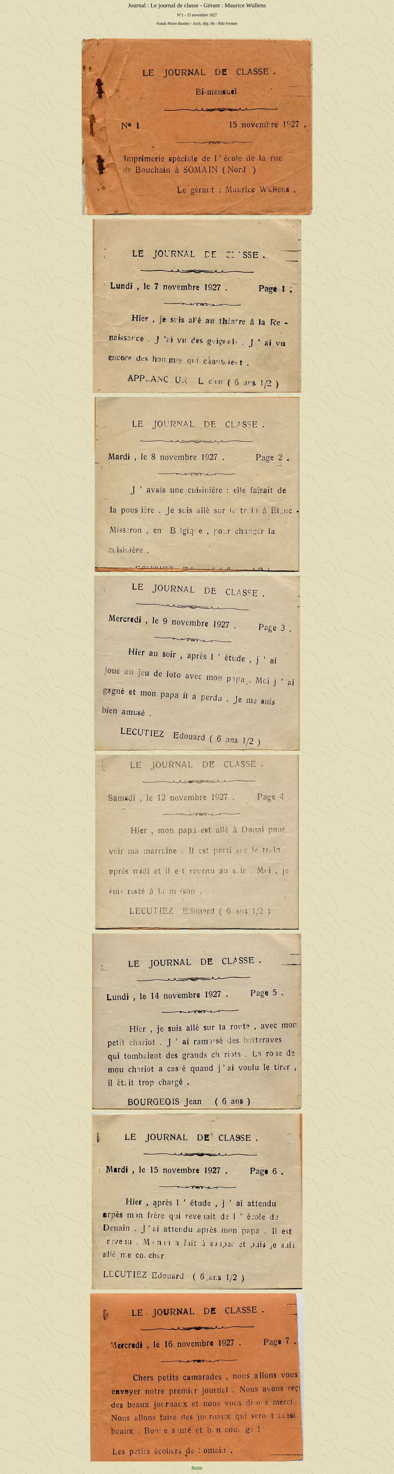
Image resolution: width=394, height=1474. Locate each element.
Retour (197, 1467)
